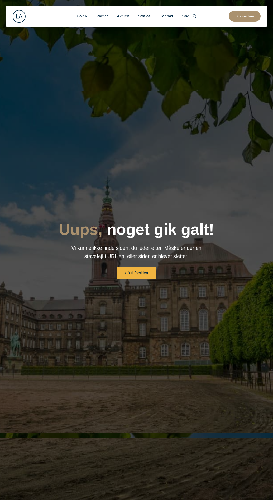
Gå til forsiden (136, 273)
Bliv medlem (245, 16)
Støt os (144, 16)
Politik (82, 16)
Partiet (102, 16)
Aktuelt (123, 16)
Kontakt (166, 16)
